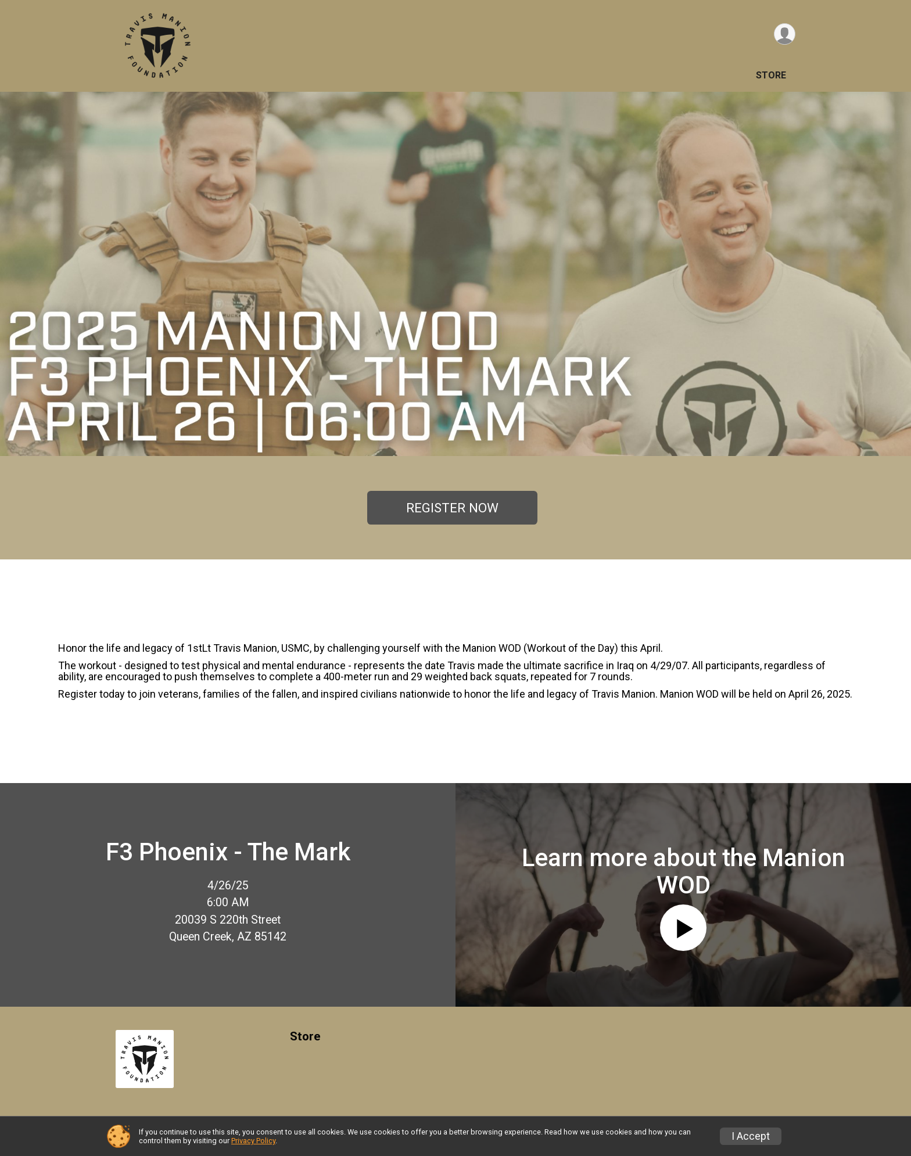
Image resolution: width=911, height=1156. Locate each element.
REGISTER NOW (452, 507)
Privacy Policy (253, 1140)
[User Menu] (784, 34)
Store (771, 75)
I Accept (750, 1136)
